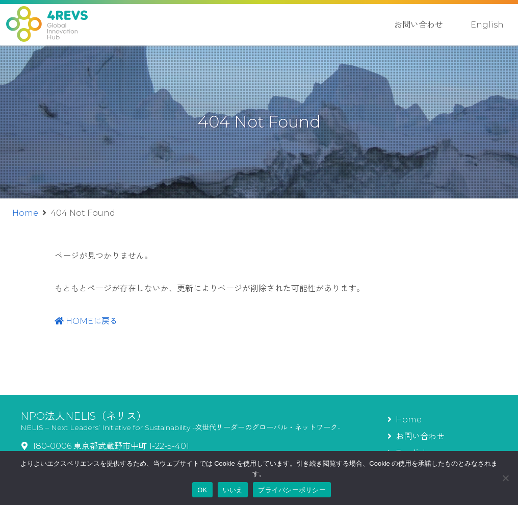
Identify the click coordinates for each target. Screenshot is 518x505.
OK (202, 490)
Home (25, 213)
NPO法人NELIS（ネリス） (83, 416)
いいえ (233, 490)
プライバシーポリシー (292, 490)
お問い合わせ (418, 25)
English (487, 25)
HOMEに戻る (86, 321)
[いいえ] (505, 478)
